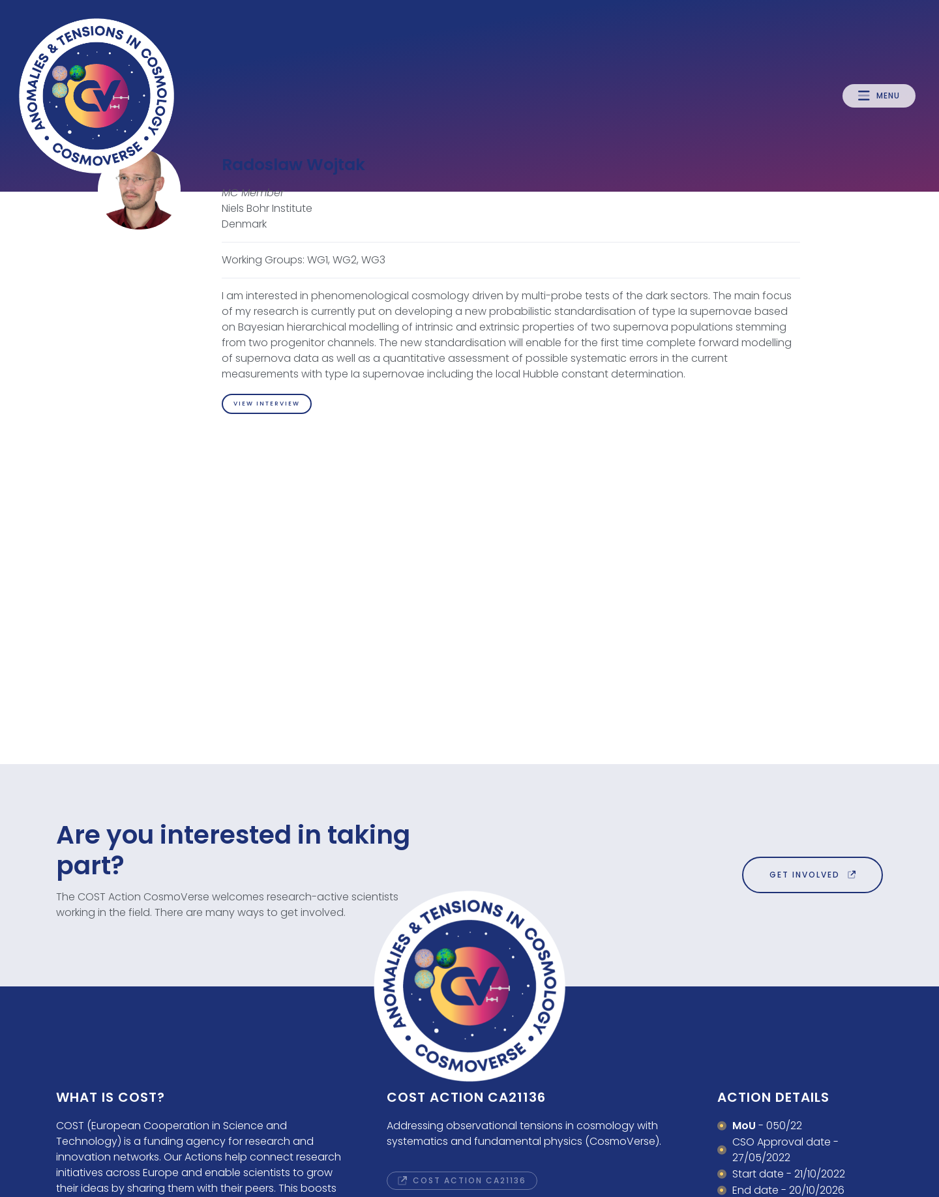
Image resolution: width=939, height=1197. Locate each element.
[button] (879, 96)
